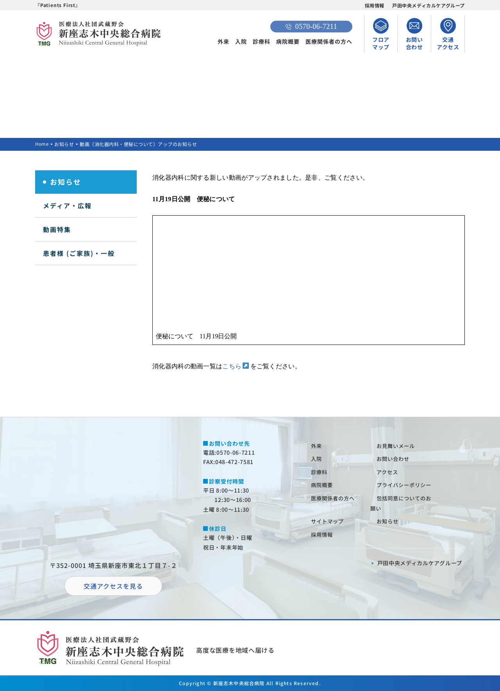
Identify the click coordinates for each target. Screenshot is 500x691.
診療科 (261, 41)
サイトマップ (328, 521)
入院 (241, 41)
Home (42, 144)
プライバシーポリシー (406, 485)
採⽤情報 (323, 534)
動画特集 (57, 229)
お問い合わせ (394, 458)
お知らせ (65, 144)
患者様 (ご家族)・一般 (79, 253)
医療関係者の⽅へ (334, 498)
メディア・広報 (67, 205)
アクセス (388, 472)
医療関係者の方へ (328, 41)
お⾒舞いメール (397, 446)
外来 (223, 41)
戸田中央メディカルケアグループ (428, 5)
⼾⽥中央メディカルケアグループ (419, 563)
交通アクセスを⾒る (113, 586)
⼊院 (317, 458)
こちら (231, 366)
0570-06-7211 (311, 26)
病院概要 (288, 41)
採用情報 (374, 5)
